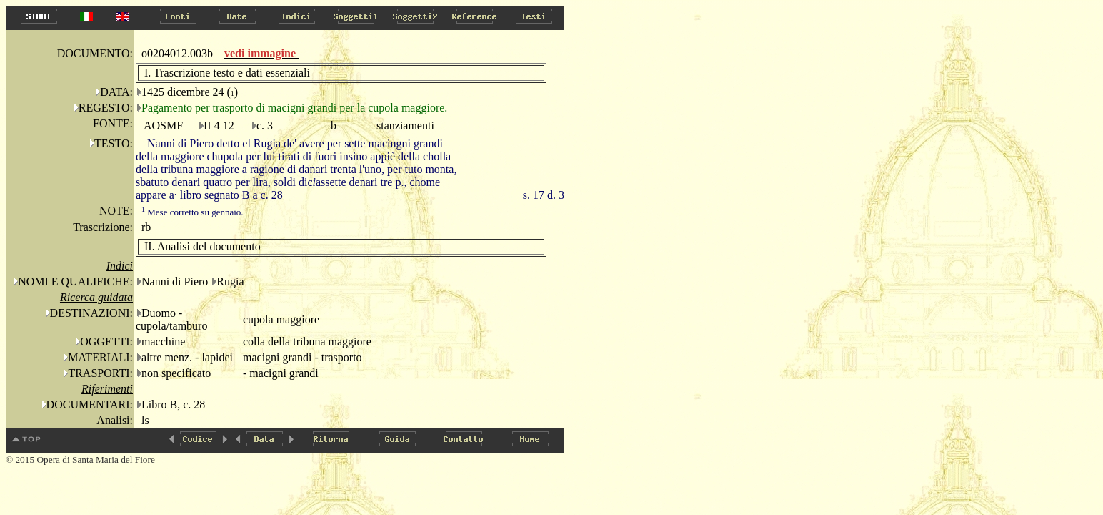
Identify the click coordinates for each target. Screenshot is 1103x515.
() (233, 92)
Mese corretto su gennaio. (192, 212)
